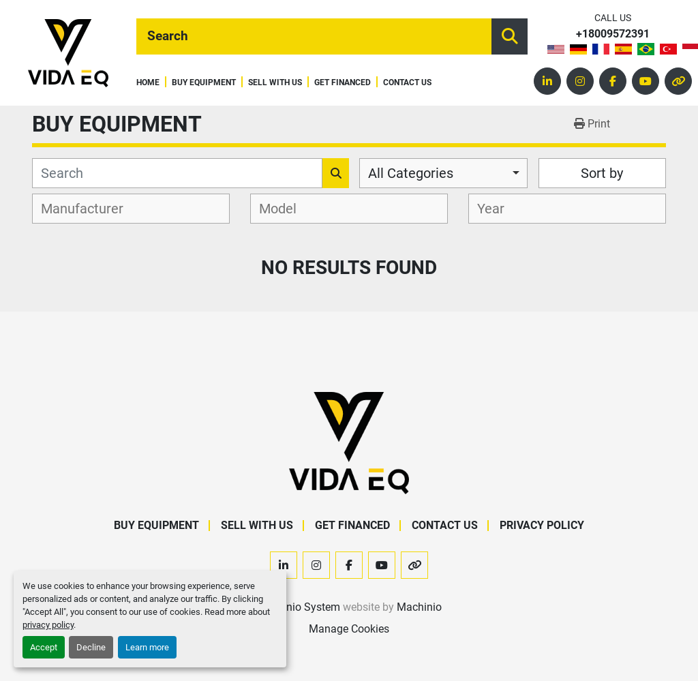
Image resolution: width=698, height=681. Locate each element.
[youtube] (645, 81)
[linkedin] (547, 81)
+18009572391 (613, 34)
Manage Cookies (349, 628)
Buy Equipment (204, 82)
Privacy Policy (542, 525)
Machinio (419, 607)
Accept (43, 647)
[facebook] (612, 81)
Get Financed (342, 82)
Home (148, 82)
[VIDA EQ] (349, 442)
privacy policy (48, 625)
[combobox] (443, 173)
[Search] (313, 36)
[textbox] (89, 208)
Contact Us (407, 82)
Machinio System (298, 607)
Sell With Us (275, 82)
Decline (91, 647)
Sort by (602, 173)
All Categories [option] (410, 173)
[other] (678, 81)
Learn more (147, 647)
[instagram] (580, 81)
